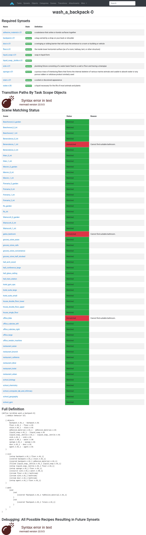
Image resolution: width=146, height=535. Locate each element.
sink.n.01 (6, 66)
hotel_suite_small (10, 296)
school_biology (9, 380)
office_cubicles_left (11, 324)
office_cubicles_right (11, 329)
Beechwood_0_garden (12, 122)
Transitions (62, 3)
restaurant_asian (10, 346)
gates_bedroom (9, 234)
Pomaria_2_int (9, 200)
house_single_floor (10, 312)
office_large (7, 335)
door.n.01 (7, 44)
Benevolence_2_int (10, 150)
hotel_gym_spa (9, 284)
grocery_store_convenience (14, 251)
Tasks (19, 3)
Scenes (53, 3)
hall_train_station (10, 279)
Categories (44, 3)
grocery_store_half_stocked (14, 256)
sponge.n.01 (8, 72)
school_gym (8, 402)
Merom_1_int (8, 178)
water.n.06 (7, 86)
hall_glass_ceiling (10, 273)
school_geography (10, 397)
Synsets (26, 3)
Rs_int (5, 212)
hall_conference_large (12, 268)
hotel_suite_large (10, 290)
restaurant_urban (10, 374)
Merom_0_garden (10, 167)
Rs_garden (7, 206)
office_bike (7, 318)
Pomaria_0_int (9, 189)
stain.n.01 (7, 80)
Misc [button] (83, 3)
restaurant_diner (9, 363)
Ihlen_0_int (7, 155)
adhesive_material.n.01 (12, 32)
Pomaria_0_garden (10, 183)
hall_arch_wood (9, 262)
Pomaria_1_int (9, 195)
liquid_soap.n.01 (9, 55)
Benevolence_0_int (10, 139)
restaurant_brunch (10, 352)
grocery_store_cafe (10, 245)
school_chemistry (10, 385)
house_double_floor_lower (13, 301)
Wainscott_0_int (9, 223)
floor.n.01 (7, 49)
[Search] (122, 3)
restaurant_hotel (9, 368)
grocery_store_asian (11, 240)
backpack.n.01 (9, 38)
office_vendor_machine (12, 340)
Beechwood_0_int (10, 127)
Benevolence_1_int (10, 144)
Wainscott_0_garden (11, 217)
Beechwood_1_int (10, 133)
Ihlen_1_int (7, 161)
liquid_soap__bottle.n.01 (13, 60)
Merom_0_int (8, 172)
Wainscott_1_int (9, 228)
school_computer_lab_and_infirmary (17, 391)
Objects (35, 3)
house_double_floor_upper (13, 307)
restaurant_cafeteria (11, 357)
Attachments (74, 3)
